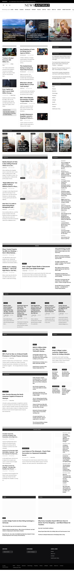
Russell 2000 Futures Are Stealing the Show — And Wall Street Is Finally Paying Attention (62, 289)
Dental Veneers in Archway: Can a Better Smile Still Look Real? (40, 365)
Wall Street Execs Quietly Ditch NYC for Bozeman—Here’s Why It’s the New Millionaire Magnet (36, 146)
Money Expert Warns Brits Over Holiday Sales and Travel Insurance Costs (54, 533)
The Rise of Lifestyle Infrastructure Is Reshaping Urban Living (51, 536)
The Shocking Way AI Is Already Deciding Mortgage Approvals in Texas (7, 147)
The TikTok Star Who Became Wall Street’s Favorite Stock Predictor (66, 376)
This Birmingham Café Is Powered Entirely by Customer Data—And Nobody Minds (67, 470)
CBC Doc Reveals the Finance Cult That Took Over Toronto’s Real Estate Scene (66, 210)
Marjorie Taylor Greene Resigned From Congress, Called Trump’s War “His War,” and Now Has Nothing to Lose (8, 311)
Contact (59, 9)
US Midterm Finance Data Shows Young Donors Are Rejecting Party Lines (66, 451)
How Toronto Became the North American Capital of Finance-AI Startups (12, 398)
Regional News (7, 31)
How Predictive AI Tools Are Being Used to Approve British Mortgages (27, 51)
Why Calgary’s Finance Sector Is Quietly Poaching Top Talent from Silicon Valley (62, 271)
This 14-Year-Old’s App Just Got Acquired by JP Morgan (14, 528)
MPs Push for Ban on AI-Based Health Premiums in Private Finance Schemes (15, 357)
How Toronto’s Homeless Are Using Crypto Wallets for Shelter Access (39, 390)
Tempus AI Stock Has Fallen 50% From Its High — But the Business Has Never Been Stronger (40, 408)
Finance (16, 9)
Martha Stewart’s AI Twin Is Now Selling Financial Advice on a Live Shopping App (9, 166)
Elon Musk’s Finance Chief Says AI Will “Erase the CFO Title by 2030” (22, 148)
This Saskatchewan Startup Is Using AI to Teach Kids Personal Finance (27, 68)
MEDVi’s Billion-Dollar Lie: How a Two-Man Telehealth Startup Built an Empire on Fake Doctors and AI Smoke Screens (39, 351)
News (12, 9)
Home (52, 553)
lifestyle (5, 159)
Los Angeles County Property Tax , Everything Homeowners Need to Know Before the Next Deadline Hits (65, 187)
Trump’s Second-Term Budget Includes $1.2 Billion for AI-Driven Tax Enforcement (64, 310)
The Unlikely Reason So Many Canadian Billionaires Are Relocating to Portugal (66, 440)
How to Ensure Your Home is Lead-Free (65, 240)
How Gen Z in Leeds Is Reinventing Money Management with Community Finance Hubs (9, 209)
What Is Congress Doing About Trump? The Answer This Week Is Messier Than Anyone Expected (50, 310)
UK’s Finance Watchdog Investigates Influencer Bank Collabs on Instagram (55, 377)
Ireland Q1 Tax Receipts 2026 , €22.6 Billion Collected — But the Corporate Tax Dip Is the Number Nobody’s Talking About (10, 454)
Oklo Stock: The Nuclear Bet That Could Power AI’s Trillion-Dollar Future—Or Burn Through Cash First (63, 283)
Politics (39, 9)
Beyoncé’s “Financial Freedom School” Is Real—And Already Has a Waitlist (60, 35)
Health (48, 9)
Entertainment (41, 103)
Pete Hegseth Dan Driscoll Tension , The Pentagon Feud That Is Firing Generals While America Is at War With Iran (36, 311)
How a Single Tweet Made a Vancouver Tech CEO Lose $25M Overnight (36, 270)
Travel (41, 499)
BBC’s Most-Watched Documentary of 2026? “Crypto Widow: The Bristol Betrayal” (27, 101)
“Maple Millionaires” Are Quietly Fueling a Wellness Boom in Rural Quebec (9, 187)
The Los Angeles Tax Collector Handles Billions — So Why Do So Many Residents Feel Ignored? (66, 167)
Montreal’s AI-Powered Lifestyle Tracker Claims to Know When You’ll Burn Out (39, 414)
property (55, 159)
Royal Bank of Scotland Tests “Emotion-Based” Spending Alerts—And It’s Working (63, 277)
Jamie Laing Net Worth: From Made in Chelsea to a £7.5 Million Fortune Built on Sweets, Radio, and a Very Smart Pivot (62, 252)
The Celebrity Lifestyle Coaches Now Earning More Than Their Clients (56, 392)
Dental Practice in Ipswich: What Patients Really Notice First (40, 369)
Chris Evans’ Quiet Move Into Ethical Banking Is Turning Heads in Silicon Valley (40, 396)
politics (6, 296)
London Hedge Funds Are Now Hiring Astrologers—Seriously (18, 524)
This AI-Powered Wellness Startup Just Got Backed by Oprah (40, 425)
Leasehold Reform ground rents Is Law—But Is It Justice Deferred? (66, 227)
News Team (6, 39)
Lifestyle (44, 9)
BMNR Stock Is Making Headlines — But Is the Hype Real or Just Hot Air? (10, 271)
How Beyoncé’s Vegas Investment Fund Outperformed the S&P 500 (65, 148)
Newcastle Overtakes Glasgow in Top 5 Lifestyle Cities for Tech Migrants (66, 393)
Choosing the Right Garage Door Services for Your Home (66, 234)
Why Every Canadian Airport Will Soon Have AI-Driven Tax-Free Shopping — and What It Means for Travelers (54, 524)
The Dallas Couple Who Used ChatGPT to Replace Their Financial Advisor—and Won (62, 265)
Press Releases (6, 86)
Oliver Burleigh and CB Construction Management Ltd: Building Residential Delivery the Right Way (66, 218)
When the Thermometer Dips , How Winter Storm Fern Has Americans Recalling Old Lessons (67, 480)
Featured (52, 31)
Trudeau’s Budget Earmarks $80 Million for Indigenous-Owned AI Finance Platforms (8, 60)
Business (21, 9)
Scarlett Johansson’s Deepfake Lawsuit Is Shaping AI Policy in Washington (27, 118)
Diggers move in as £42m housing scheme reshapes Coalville (66, 203)
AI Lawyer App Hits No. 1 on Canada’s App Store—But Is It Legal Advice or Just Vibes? (39, 420)
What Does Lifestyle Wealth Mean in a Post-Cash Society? (26, 85)
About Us (54, 9)
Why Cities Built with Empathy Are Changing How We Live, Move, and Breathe (67, 491)
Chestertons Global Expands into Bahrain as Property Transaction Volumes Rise (66, 195)
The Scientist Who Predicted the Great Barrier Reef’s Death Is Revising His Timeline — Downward (37, 35)
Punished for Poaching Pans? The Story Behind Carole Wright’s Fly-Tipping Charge (67, 461)
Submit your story (66, 9)
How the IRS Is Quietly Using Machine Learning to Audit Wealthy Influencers (9, 113)
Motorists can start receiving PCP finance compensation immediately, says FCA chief (62, 259)
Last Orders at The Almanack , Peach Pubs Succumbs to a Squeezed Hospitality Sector (36, 455)
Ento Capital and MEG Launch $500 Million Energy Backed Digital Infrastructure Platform (8, 91)
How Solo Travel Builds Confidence (45, 530)
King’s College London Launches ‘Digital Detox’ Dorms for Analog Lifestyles (61, 354)
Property (34, 9)
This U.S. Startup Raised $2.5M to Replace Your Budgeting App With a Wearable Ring (40, 402)
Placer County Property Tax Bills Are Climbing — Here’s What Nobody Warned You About (10, 253)
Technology (27, 9)
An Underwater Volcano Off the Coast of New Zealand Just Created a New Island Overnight (23, 1)
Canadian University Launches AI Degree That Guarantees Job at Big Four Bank (9, 437)
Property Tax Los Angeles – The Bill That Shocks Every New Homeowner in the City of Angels (66, 176)
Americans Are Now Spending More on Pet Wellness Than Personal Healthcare (50, 147)
